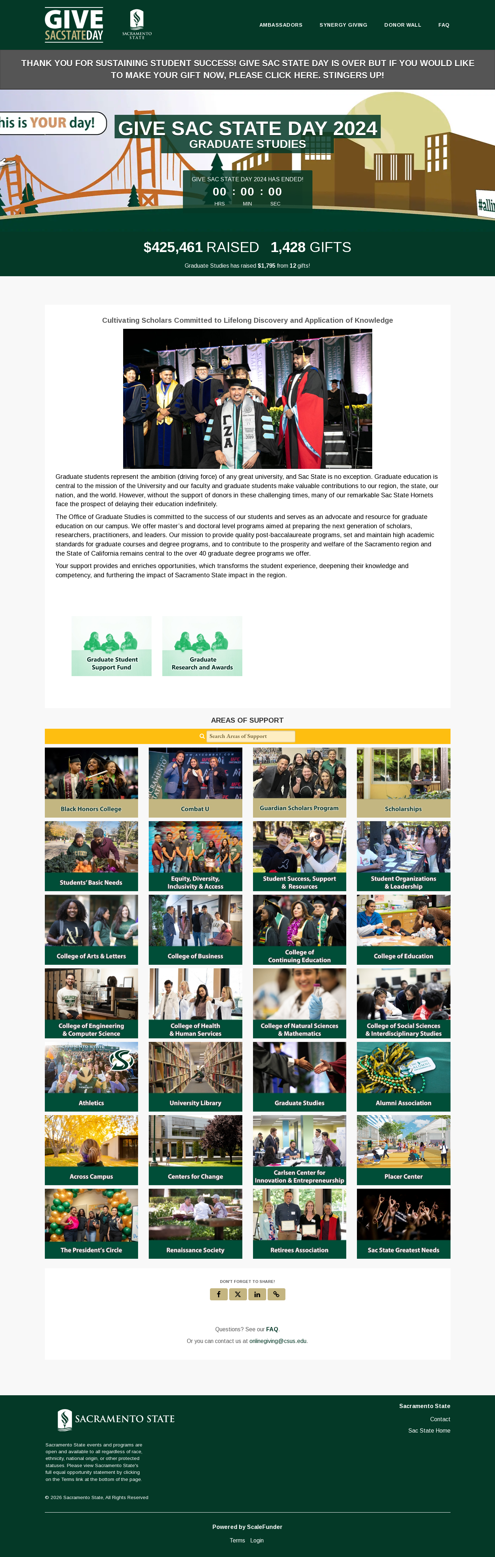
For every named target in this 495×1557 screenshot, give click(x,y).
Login (257, 1540)
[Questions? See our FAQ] (272, 1330)
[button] (276, 1294)
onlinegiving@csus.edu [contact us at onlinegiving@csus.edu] (277, 1341)
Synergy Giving (343, 25)
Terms (237, 1540)
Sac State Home (429, 1431)
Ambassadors (281, 25)
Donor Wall (402, 25)
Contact (440, 1419)
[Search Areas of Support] (250, 736)
